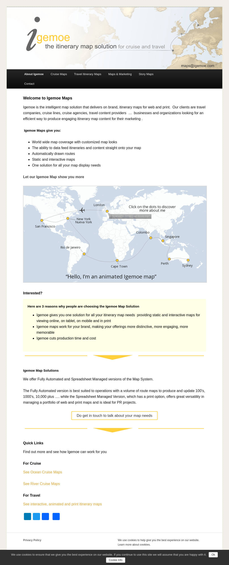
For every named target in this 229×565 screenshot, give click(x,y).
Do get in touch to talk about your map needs (114, 415)
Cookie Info (116, 560)
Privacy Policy (32, 540)
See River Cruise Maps (41, 484)
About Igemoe (34, 74)
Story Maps (146, 74)
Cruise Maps (59, 74)
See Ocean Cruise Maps (42, 472)
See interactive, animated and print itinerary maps (62, 504)
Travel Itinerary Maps (87, 74)
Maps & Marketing (120, 74)
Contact (29, 83)
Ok (213, 554)
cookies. (145, 544)
